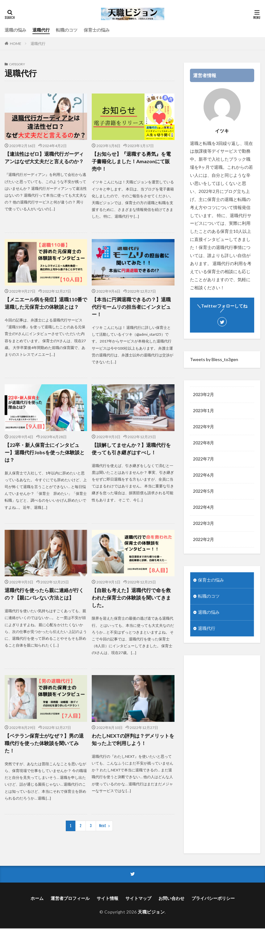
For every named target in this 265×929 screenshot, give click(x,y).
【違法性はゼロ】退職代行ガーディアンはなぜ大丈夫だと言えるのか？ (44, 157)
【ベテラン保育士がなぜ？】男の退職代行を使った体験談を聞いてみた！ (44, 742)
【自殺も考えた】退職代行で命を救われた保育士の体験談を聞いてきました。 (131, 597)
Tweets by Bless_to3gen (214, 359)
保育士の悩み (97, 30)
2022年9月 (203, 427)
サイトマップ (138, 898)
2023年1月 (203, 410)
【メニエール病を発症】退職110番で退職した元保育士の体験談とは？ (46, 303)
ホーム (37, 898)
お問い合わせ (171, 898)
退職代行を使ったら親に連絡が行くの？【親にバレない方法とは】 (44, 593)
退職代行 (41, 30)
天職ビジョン (151, 912)
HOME (15, 43)
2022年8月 (203, 443)
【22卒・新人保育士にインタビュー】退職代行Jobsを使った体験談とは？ (45, 452)
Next (102, 825)
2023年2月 (203, 394)
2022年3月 (203, 523)
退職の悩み (15, 30)
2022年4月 (203, 507)
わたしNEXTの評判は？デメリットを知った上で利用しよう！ (133, 739)
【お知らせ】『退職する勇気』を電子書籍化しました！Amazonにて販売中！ (131, 161)
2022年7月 (203, 459)
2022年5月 (203, 491)
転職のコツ (67, 30)
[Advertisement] (222, 755)
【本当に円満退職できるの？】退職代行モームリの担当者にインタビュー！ (131, 306)
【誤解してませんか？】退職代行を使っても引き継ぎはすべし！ (131, 448)
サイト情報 (107, 898)
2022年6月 (203, 475)
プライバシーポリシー (213, 898)
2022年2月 (203, 539)
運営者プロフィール (70, 898)
